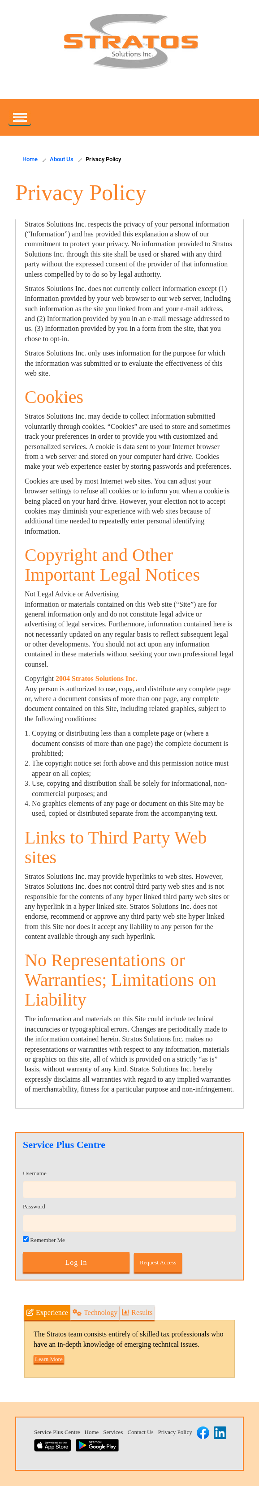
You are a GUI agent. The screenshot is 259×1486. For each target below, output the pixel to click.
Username (35, 1173)
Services (113, 1432)
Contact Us (140, 1432)
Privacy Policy (175, 1432)
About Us (61, 159)
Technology (95, 1312)
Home (30, 159)
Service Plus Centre (57, 1432)
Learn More (49, 1359)
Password (34, 1206)
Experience (47, 1312)
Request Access (158, 1262)
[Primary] (20, 117)
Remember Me (44, 1239)
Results (137, 1312)
